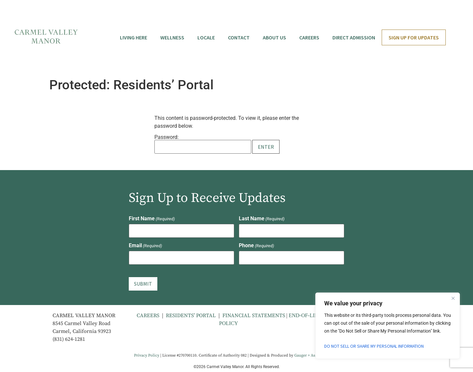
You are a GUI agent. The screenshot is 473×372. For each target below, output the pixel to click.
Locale (206, 37)
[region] (387, 326)
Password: (202, 144)
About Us (274, 37)
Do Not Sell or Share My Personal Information (375, 346)
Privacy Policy (146, 354)
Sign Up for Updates (414, 37)
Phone (256, 245)
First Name (152, 218)
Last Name (261, 218)
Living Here (133, 37)
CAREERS (148, 314)
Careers (309, 37)
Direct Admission (353, 37)
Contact (239, 37)
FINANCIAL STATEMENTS (254, 314)
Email (145, 245)
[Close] (453, 298)
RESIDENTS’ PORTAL (191, 314)
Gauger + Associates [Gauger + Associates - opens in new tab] (311, 354)
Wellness (172, 37)
